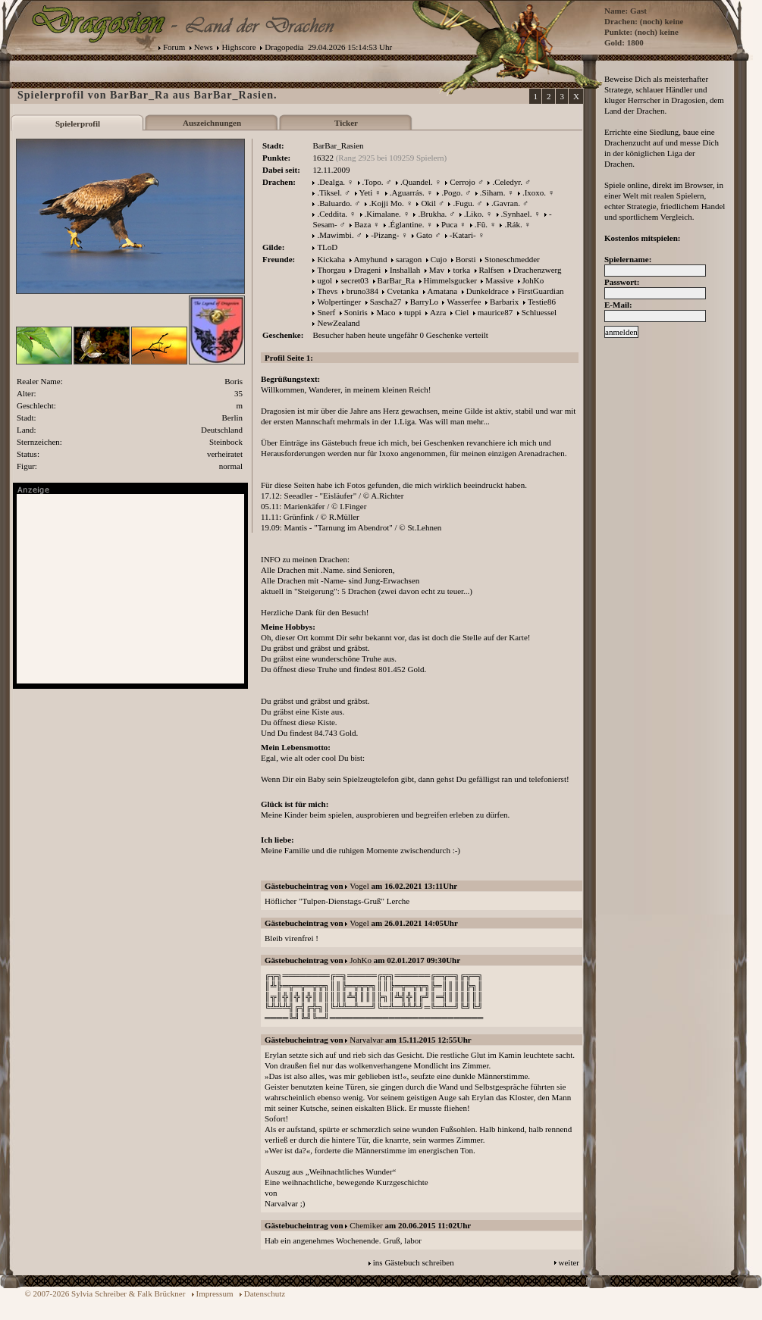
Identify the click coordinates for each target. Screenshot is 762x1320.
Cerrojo (462, 181)
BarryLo (424, 301)
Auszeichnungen (212, 122)
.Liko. (474, 213)
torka (461, 269)
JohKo (533, 280)
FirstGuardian (540, 291)
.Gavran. (505, 203)
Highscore (238, 47)
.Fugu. (463, 203)
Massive (499, 280)
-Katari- (463, 234)
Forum (174, 47)
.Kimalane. (383, 213)
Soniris (356, 312)
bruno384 (362, 291)
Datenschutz (264, 1293)
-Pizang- (385, 234)
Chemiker (366, 1225)
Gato (424, 234)
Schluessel (539, 312)
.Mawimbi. (335, 234)
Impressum (215, 1293)
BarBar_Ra (396, 280)
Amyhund (370, 259)
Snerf (326, 312)
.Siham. (493, 192)
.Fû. (481, 224)
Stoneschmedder (512, 259)
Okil (428, 203)
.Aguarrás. (407, 192)
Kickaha (331, 259)
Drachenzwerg (537, 269)
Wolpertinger (339, 301)
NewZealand (338, 322)
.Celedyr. (507, 181)
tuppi (413, 312)
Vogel (359, 885)
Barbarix (504, 301)
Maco (385, 312)
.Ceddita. (332, 213)
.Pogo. (452, 192)
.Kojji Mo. (386, 203)
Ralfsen (492, 269)
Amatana (443, 291)
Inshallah (405, 269)
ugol (324, 280)
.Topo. (373, 181)
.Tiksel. (329, 192)
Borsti (466, 259)
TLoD (327, 247)
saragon (409, 259)
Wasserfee (464, 301)
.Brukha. (432, 213)
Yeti (366, 192)
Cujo (439, 259)
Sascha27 (386, 301)
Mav (436, 269)
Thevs (327, 291)
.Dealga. (331, 181)
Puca (449, 224)
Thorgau (331, 269)
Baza (362, 224)
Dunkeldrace (487, 291)
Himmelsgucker (450, 280)
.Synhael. (516, 213)
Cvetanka (403, 291)
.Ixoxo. (534, 192)
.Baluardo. (334, 203)
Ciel (462, 312)
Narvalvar (366, 1039)
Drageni (367, 269)
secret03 (354, 280)
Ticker (346, 122)
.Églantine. (406, 224)
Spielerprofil (77, 123)
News (203, 47)
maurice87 (495, 312)
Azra (438, 312)
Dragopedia (284, 47)
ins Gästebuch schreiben (413, 1262)
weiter (569, 1262)
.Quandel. (416, 181)
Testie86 (542, 301)
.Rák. (513, 224)
